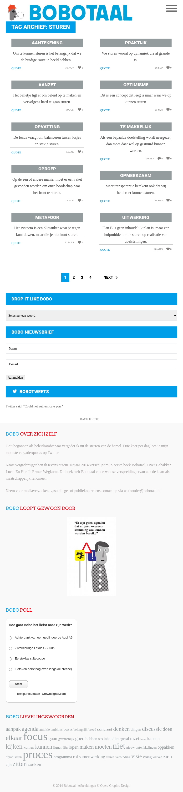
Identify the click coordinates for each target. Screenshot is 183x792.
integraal (122, 738)
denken (121, 729)
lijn (65, 747)
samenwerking (92, 756)
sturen (110, 757)
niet (119, 746)
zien (167, 756)
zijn (9, 764)
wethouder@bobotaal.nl (142, 491)
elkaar (14, 737)
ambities (56, 729)
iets (100, 739)
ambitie (44, 729)
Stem (18, 684)
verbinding (123, 757)
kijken (14, 746)
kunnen (43, 746)
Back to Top (89, 419)
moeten (103, 746)
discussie (152, 729)
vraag (147, 757)
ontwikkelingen (146, 747)
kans (143, 739)
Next (108, 277)
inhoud (109, 739)
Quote (16, 68)
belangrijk (81, 729)
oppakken (166, 747)
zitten (20, 763)
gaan (52, 738)
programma (63, 757)
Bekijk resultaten (28, 694)
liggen (57, 747)
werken (157, 757)
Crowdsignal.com (54, 694)
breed (92, 729)
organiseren (14, 757)
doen (167, 729)
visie (136, 756)
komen (29, 747)
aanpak (13, 729)
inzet (135, 738)
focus (35, 736)
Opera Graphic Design (115, 785)
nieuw (130, 747)
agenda (30, 729)
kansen (153, 738)
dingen (136, 729)
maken (87, 747)
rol (75, 756)
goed (79, 738)
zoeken (34, 764)
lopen (74, 747)
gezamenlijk (66, 739)
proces (37, 754)
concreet (104, 729)
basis (67, 729)
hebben (91, 738)
